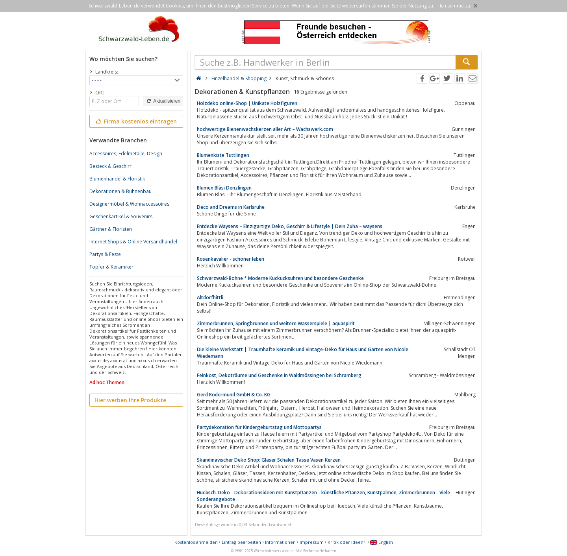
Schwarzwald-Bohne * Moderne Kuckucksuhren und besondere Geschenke (280, 278)
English (381, 542)
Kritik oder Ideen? (346, 542)
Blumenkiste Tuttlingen (223, 155)
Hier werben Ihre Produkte (130, 400)
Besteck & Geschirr (110, 166)
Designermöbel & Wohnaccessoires (129, 204)
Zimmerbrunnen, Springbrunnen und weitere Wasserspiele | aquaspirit (276, 323)
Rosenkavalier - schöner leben (230, 259)
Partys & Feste (105, 254)
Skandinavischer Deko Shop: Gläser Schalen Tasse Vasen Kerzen (269, 460)
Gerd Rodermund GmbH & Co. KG (234, 394)
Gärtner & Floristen (110, 229)
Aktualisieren (163, 101)
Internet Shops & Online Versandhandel (133, 241)
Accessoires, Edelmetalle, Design (125, 153)
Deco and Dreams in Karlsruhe (231, 207)
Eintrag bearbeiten (241, 542)
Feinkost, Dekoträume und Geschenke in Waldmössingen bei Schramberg (279, 375)
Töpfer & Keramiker (111, 266)
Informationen (280, 542)
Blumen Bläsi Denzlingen (224, 187)
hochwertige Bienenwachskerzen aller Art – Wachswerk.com (265, 129)
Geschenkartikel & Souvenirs (120, 216)
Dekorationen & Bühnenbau (120, 191)
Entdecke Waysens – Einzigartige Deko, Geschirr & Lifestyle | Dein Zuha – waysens (289, 226)
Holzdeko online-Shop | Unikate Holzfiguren (247, 103)
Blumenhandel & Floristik (117, 178)
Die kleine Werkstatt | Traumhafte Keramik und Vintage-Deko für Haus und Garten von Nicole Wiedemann (302, 352)
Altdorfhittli (210, 297)
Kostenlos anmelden (196, 542)
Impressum (312, 542)
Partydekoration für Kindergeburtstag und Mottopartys (259, 427)
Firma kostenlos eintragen (135, 121)
